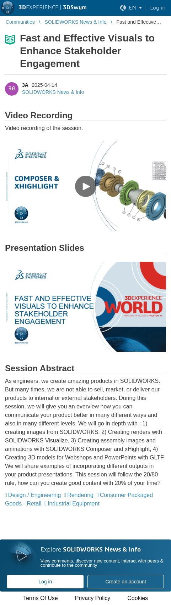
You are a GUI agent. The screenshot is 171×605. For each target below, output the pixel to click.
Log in (45, 581)
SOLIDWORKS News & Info (53, 92)
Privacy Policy (93, 598)
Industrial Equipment (74, 504)
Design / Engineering (34, 495)
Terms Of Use (40, 598)
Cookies (137, 598)
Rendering (80, 495)
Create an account (126, 581)
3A (25, 85)
